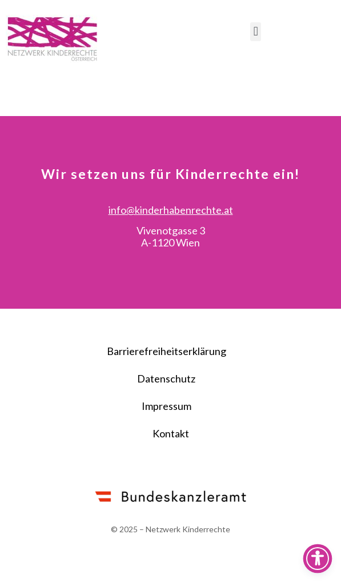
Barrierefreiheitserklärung (166, 383)
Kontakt (171, 466)
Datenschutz (166, 411)
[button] (255, 31)
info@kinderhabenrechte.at (171, 242)
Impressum (166, 438)
